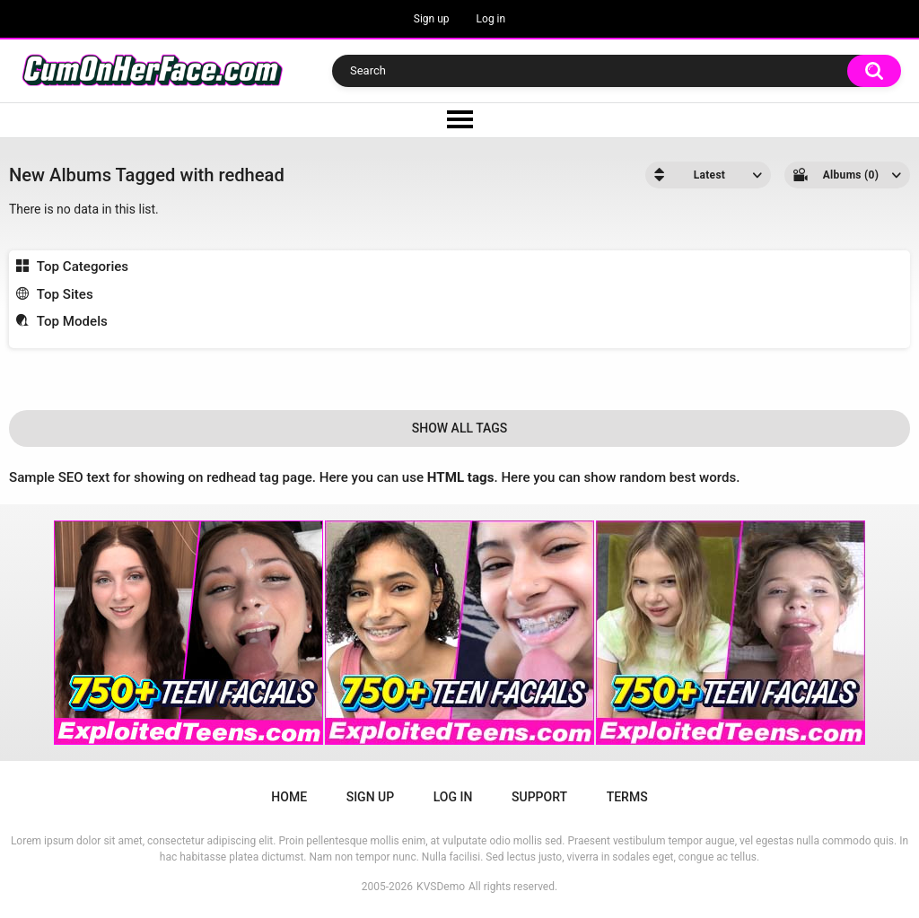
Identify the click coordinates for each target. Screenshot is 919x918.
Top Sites (65, 294)
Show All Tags (460, 428)
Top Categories (82, 266)
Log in (491, 19)
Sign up (432, 19)
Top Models (72, 321)
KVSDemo (440, 886)
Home (289, 797)
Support (539, 797)
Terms (627, 797)
